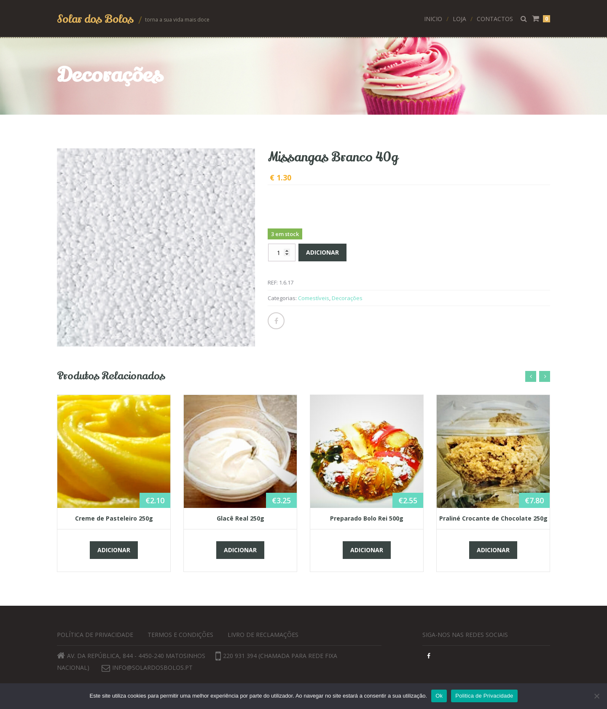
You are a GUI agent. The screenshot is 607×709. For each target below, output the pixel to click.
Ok (439, 696)
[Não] (596, 696)
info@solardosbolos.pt (152, 667)
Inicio (433, 19)
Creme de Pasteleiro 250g (114, 518)
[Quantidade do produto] (281, 252)
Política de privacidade (95, 635)
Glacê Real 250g (240, 518)
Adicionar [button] (113, 550)
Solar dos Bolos (96, 18)
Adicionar (322, 252)
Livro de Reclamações (263, 635)
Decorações (347, 298)
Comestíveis (313, 298)
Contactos (495, 19)
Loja (459, 19)
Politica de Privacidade (484, 696)
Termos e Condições (180, 635)
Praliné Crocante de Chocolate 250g (493, 518)
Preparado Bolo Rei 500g (366, 518)
